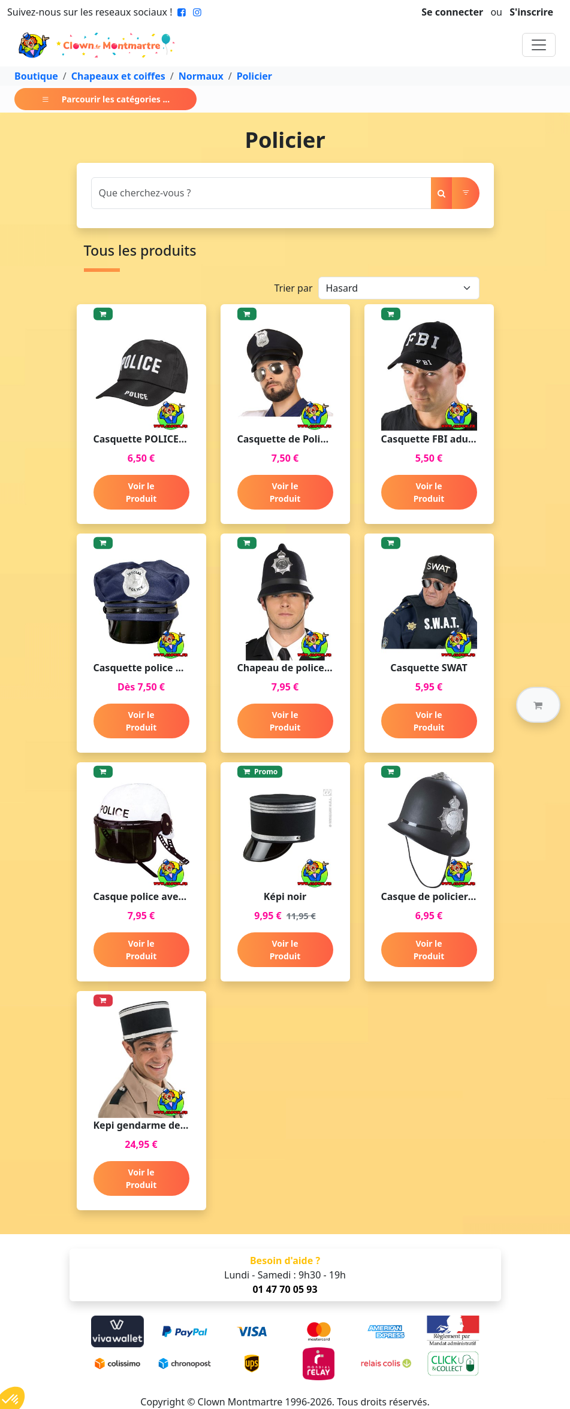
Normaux (201, 76)
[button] (538, 705)
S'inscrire (531, 12)
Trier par (293, 288)
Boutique (36, 76)
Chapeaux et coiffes (118, 76)
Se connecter (452, 12)
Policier (254, 76)
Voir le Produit (141, 492)
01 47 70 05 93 (284, 1289)
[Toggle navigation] (539, 45)
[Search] (261, 193)
